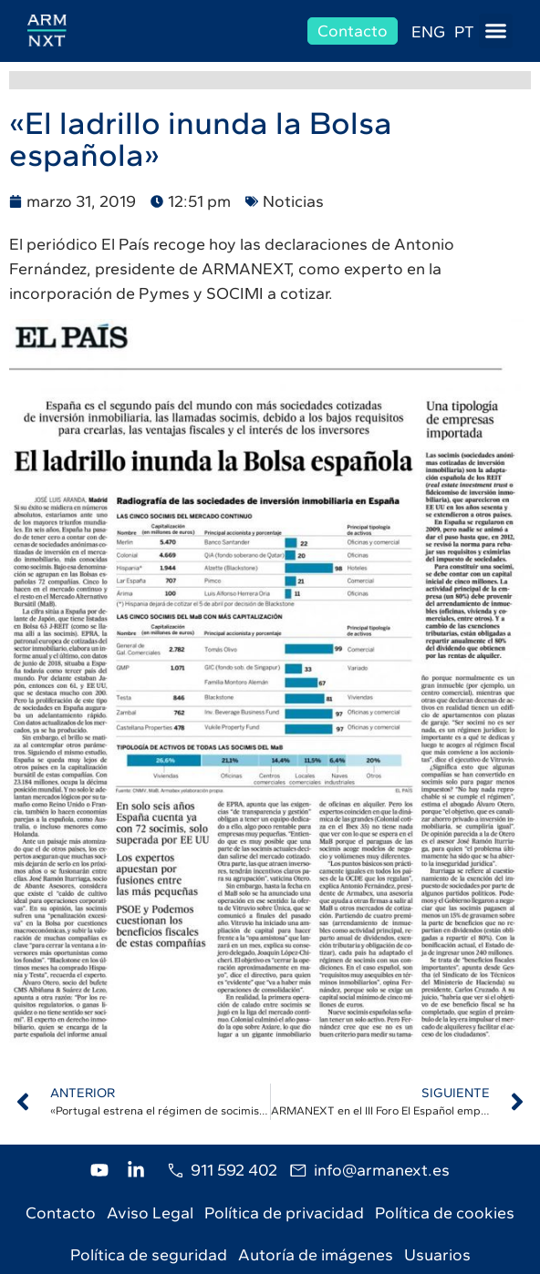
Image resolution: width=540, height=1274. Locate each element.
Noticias (293, 201)
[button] (496, 31)
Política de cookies (444, 1213)
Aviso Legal (150, 1213)
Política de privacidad (284, 1213)
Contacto (61, 1213)
